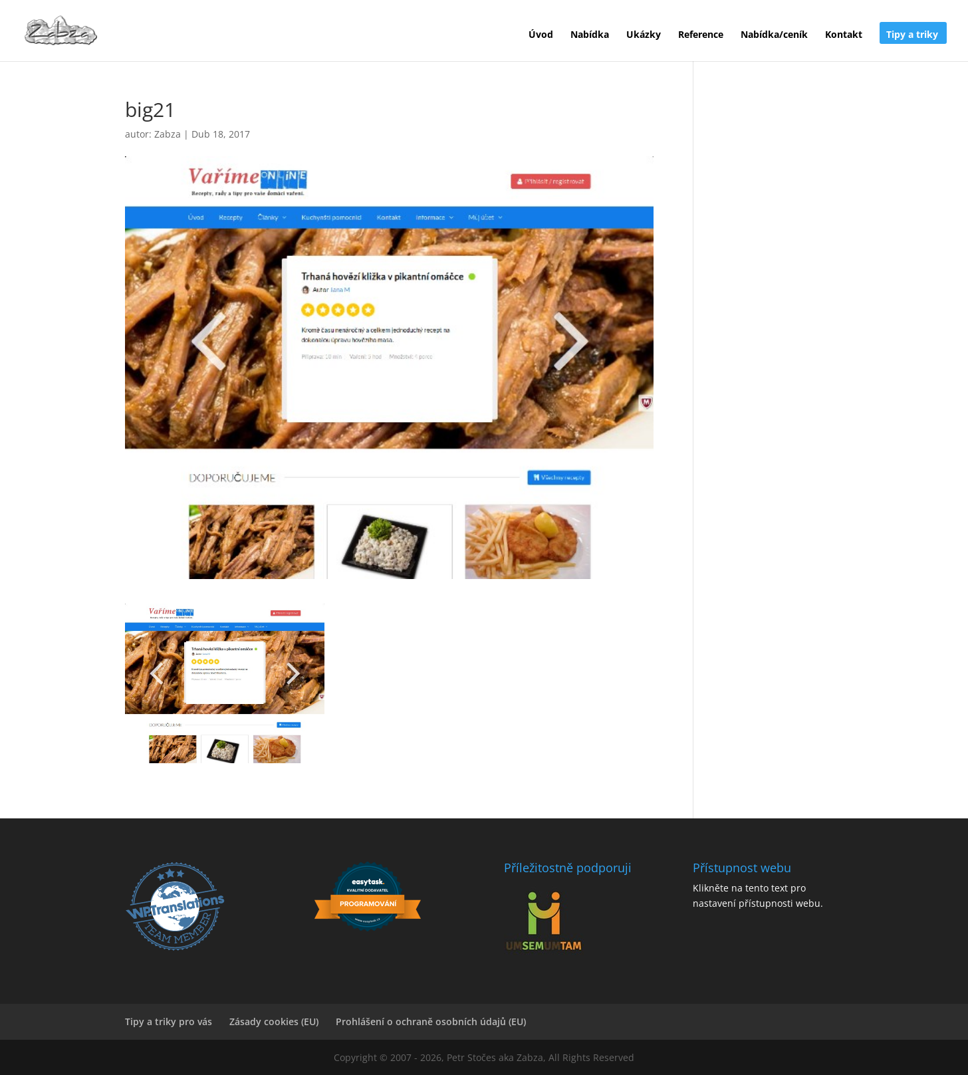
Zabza (167, 134)
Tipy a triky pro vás (168, 1021)
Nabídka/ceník (774, 35)
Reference (700, 35)
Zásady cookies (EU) (273, 1021)
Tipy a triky (912, 35)
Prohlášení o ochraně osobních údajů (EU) (431, 1021)
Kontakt (843, 35)
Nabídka (589, 35)
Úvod (541, 35)
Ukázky (643, 35)
